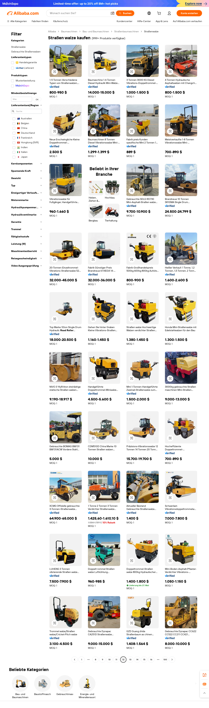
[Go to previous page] (74, 659)
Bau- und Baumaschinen (96, 31)
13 (130, 659)
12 (123, 659)
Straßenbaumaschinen (126, 31)
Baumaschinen (69, 31)
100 (165, 659)
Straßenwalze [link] (151, 31)
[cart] (159, 13)
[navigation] (26, 346)
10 (109, 659)
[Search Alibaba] (79, 13)
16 (151, 659)
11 (116, 659)
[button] (112, 13)
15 (144, 659)
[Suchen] (125, 13)
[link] (204, 675)
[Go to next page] (172, 659)
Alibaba (52, 31)
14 (137, 659)
